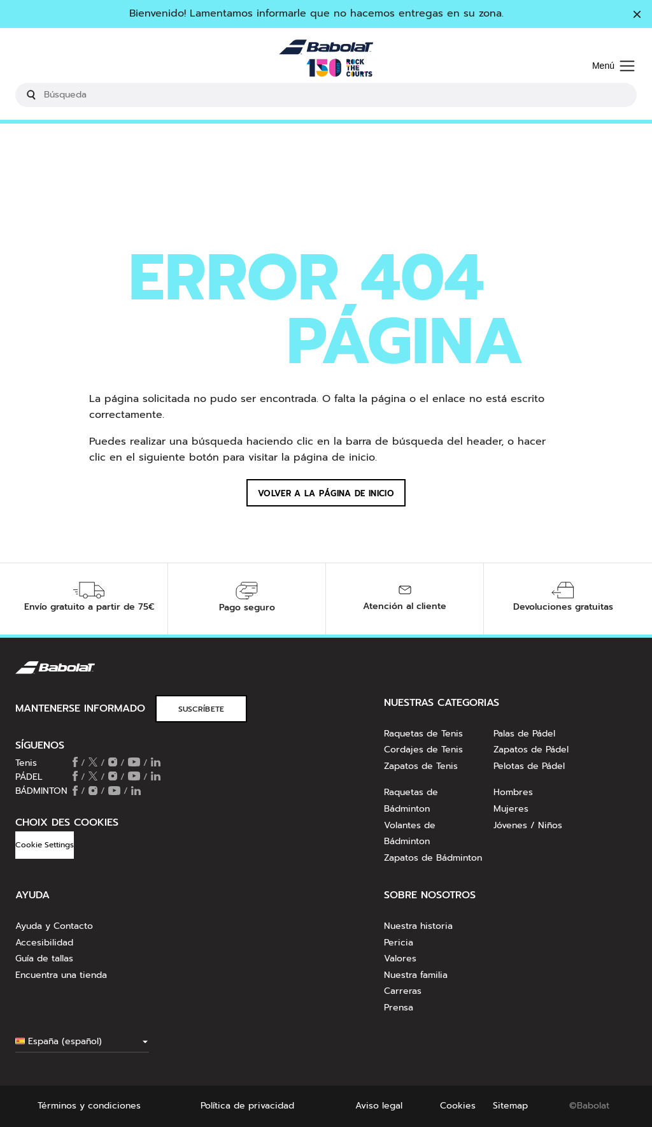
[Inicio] (326, 58)
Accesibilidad (44, 942)
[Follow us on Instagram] (112, 763)
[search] (326, 95)
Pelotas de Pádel (529, 766)
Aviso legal (378, 1105)
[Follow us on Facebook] (75, 763)
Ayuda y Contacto (54, 926)
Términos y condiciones (89, 1105)
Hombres (513, 792)
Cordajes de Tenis (423, 749)
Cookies (458, 1105)
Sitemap (510, 1105)
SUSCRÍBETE (201, 709)
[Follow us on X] (93, 763)
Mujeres (510, 808)
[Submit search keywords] (31, 95)
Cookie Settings (44, 845)
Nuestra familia (416, 975)
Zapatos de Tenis (421, 766)
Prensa (398, 1007)
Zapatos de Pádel (531, 749)
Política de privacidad (247, 1105)
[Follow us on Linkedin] (155, 763)
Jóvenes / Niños (527, 825)
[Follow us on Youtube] (134, 763)
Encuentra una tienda (61, 975)
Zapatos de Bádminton (433, 858)
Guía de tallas (44, 958)
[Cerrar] (637, 15)
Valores (400, 958)
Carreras (403, 991)
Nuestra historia (418, 926)
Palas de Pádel (524, 733)
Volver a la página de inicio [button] (326, 493)
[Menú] (613, 66)
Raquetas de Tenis (423, 733)
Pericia (398, 942)
